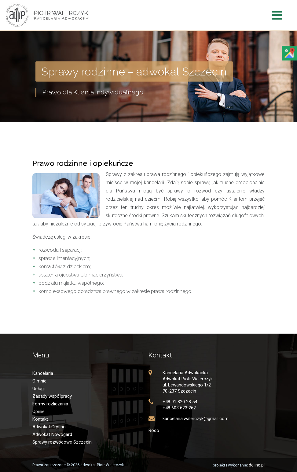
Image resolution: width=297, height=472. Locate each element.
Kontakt (40, 419)
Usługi (38, 388)
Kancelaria (42, 373)
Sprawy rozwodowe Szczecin (62, 442)
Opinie (38, 411)
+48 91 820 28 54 (180, 401)
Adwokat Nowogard (52, 434)
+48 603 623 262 (179, 408)
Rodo (153, 430)
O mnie (39, 381)
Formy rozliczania (50, 404)
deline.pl (257, 465)
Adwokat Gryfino (49, 427)
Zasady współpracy (52, 396)
